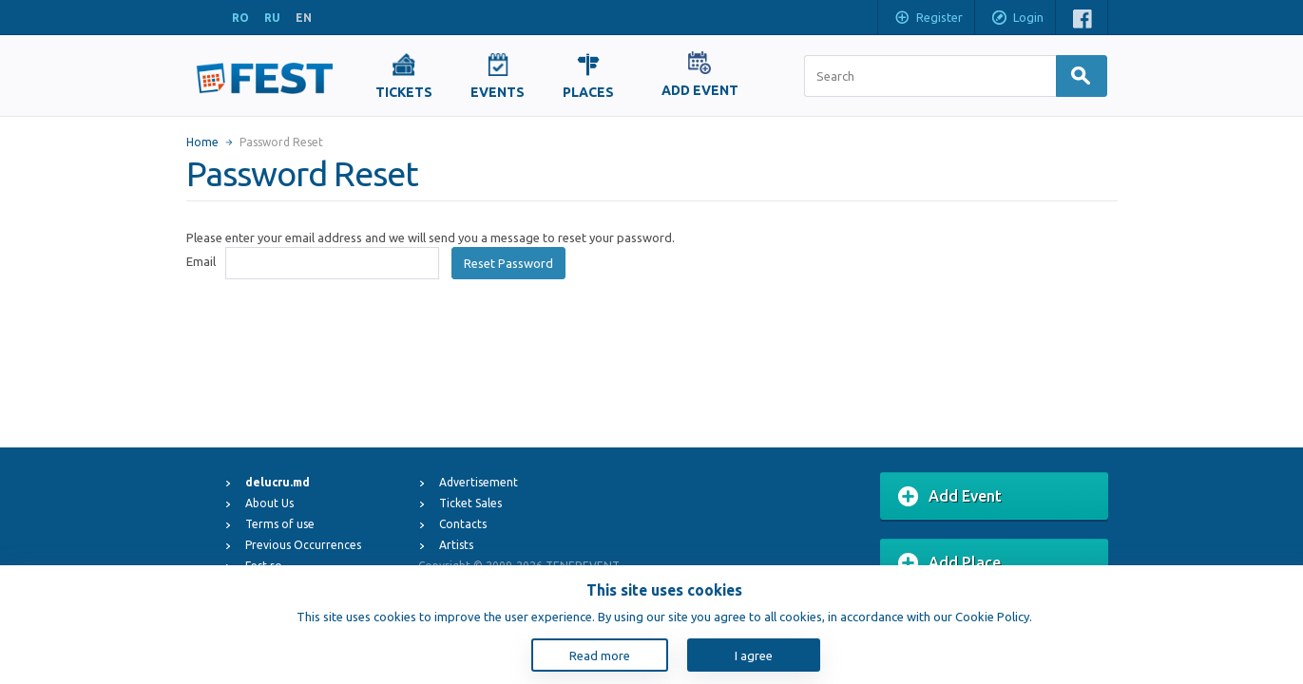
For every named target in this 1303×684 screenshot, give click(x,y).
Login (1017, 19)
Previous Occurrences (303, 545)
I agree (754, 655)
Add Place (949, 563)
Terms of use (280, 524)
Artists (456, 545)
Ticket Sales (470, 503)
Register (928, 19)
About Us (269, 503)
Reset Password (508, 263)
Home (202, 142)
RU (272, 17)
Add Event (950, 496)
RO (240, 17)
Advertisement (478, 482)
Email (201, 261)
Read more (599, 655)
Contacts (463, 524)
